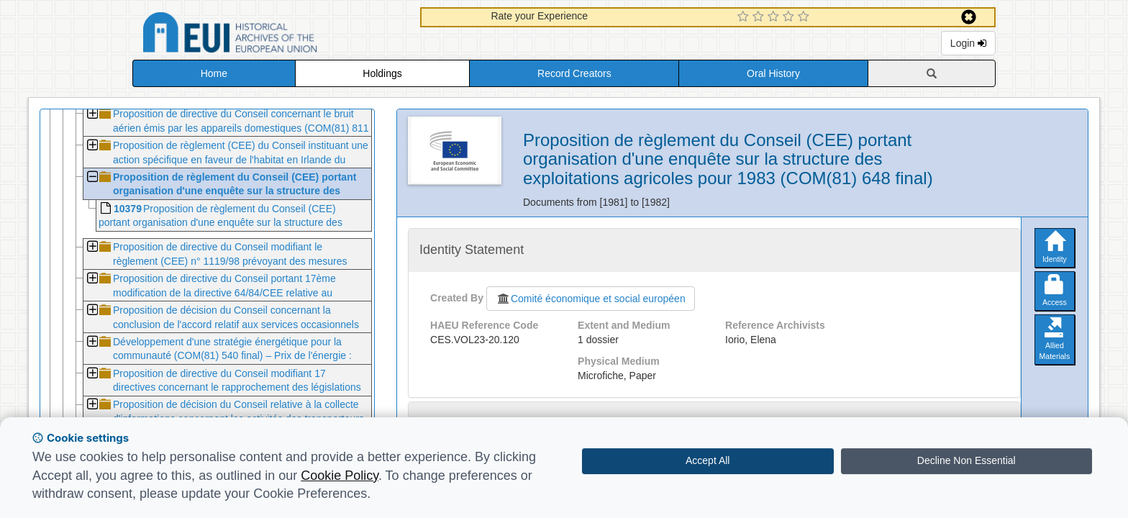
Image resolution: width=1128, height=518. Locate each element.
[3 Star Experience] (775, 17)
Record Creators (574, 73)
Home (214, 73)
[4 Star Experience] (790, 17)
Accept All (707, 460)
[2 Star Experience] (760, 17)
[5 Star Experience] (805, 17)
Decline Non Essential (966, 460)
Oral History (773, 73)
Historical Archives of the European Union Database (270, 35)
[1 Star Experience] (744, 17)
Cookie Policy (339, 475)
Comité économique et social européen (591, 298)
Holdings (382, 73)
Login (968, 43)
